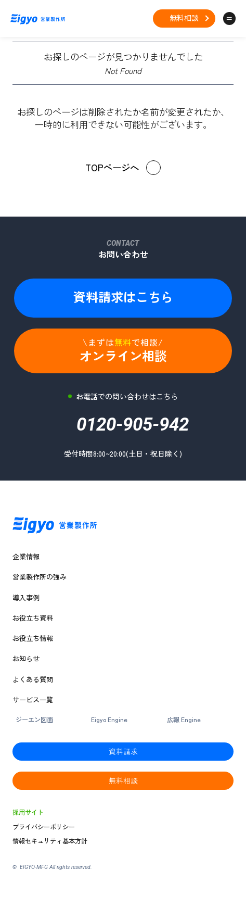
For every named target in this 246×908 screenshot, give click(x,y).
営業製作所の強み (39, 577)
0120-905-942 (132, 427)
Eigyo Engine (109, 719)
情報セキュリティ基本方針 (49, 841)
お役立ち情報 (32, 638)
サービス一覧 (32, 699)
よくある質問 (32, 679)
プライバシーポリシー (43, 827)
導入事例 (26, 597)
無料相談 (184, 17)
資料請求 (123, 751)
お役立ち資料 (32, 618)
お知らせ (26, 658)
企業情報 (26, 556)
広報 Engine (184, 719)
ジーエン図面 (34, 719)
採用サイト (28, 812)
